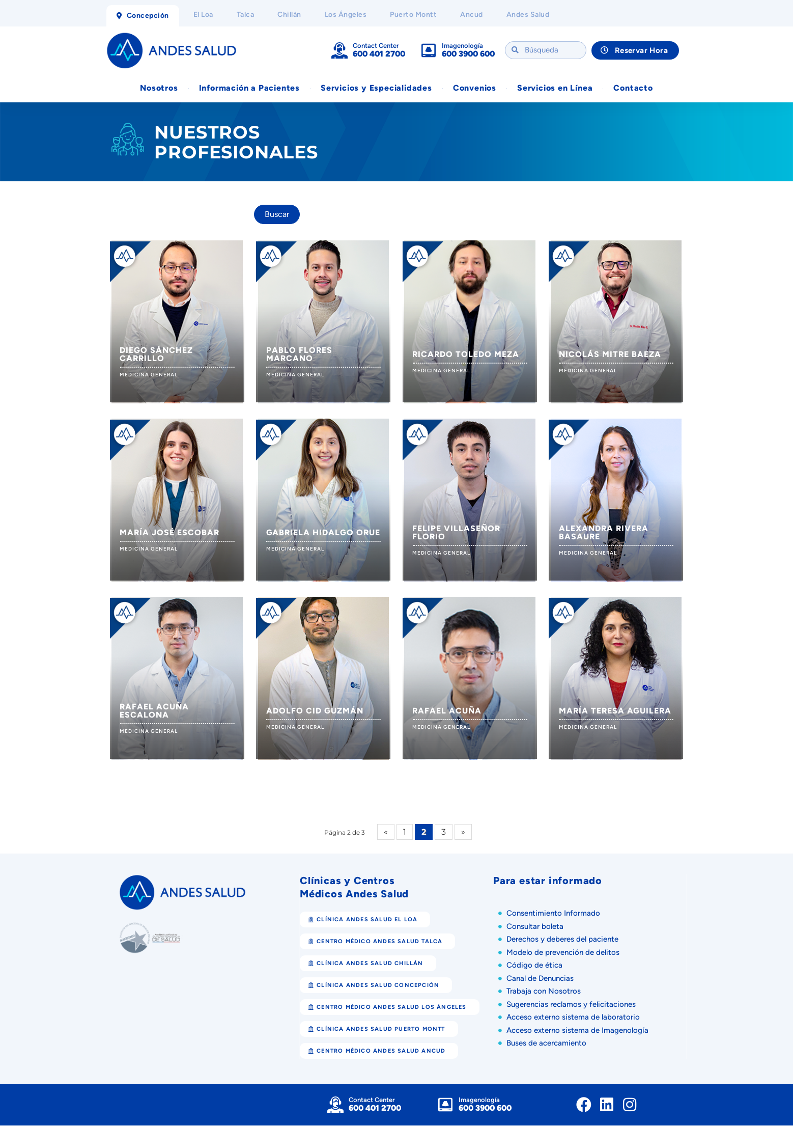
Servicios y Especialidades (376, 88)
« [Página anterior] (386, 832)
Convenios (474, 88)
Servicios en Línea (554, 88)
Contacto (633, 88)
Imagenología (462, 45)
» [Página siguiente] (463, 832)
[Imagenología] (428, 50)
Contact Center (376, 45)
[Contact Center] (339, 50)
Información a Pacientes (249, 88)
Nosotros (159, 88)
